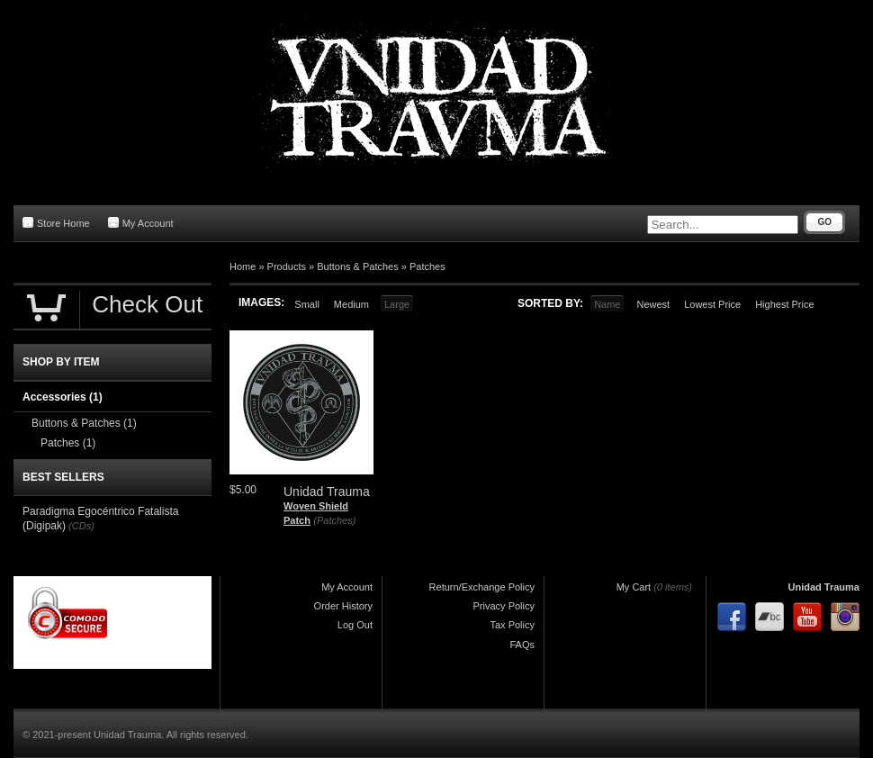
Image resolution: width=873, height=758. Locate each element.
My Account (141, 223)
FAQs (522, 644)
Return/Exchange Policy (482, 587)
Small (307, 304)
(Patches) (334, 520)
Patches (428, 266)
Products (286, 266)
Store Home (56, 223)
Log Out (355, 624)
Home (243, 266)
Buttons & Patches (358, 266)
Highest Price (784, 304)
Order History (343, 605)
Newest (653, 304)
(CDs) (81, 525)
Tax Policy (512, 624)
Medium (351, 304)
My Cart (634, 587)
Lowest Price (712, 304)
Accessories (62, 397)
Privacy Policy (504, 605)
